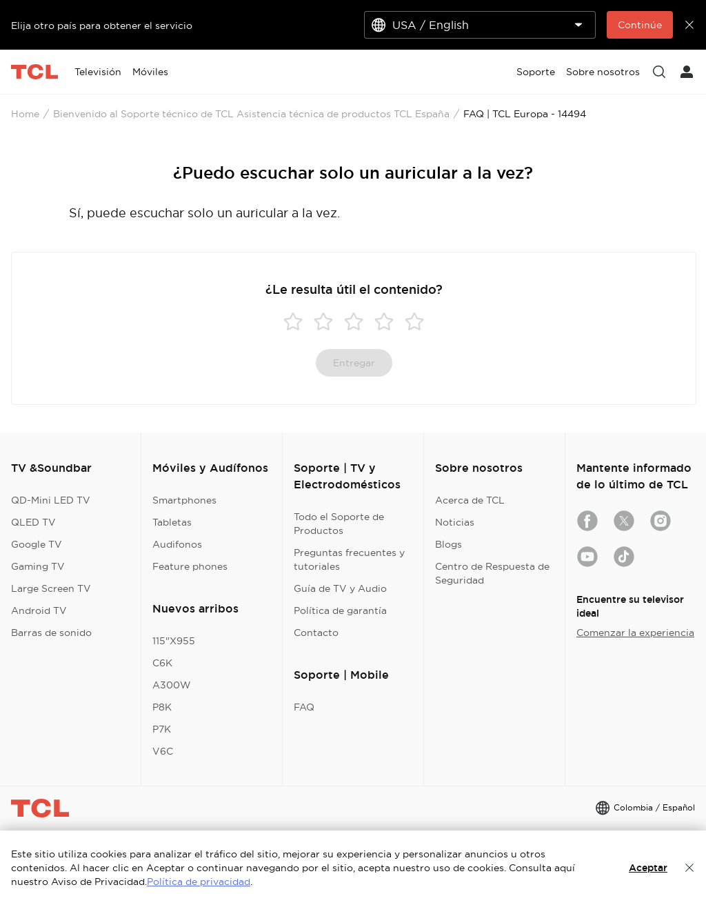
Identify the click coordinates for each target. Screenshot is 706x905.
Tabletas (172, 522)
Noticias (454, 522)
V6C (162, 751)
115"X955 (173, 641)
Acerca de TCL (470, 500)
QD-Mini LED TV (50, 500)
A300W (171, 685)
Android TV (39, 610)
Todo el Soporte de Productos (339, 523)
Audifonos (177, 544)
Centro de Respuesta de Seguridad (492, 573)
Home (25, 114)
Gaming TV (38, 566)
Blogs (448, 544)
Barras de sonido (51, 632)
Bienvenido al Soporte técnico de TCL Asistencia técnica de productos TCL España (251, 114)
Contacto (316, 632)
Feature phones (190, 566)
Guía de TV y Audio (340, 588)
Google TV (36, 544)
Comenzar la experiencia (635, 632)
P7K (161, 729)
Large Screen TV (51, 588)
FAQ (304, 707)
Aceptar (648, 868)
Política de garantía (340, 610)
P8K (162, 707)
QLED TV (33, 522)
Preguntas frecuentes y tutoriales (349, 559)
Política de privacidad (198, 881)
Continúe (640, 25)
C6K (162, 663)
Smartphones (184, 500)
